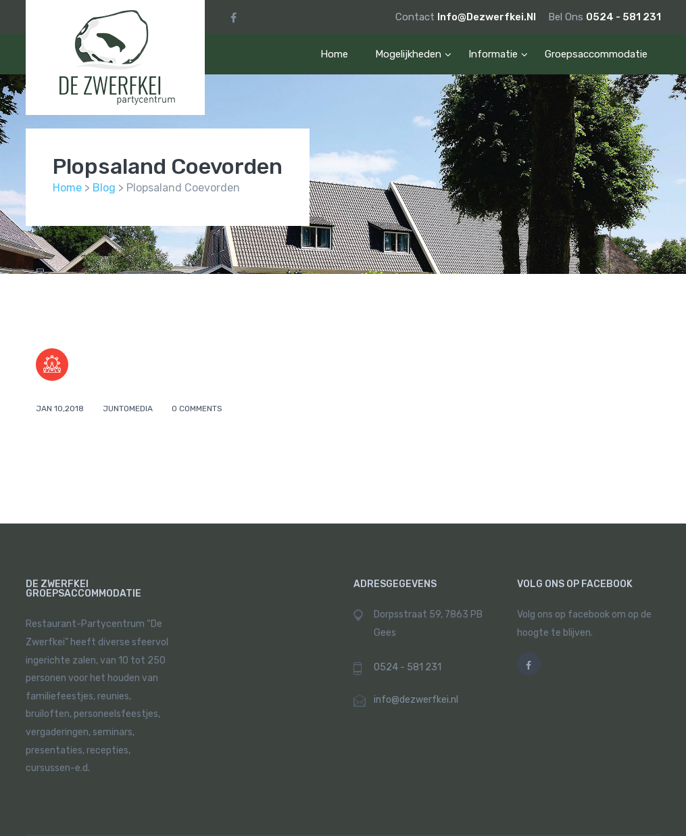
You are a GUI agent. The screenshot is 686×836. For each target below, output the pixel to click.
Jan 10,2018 (61, 408)
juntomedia (129, 408)
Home (334, 54)
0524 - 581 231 (623, 17)
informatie (493, 54)
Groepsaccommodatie (596, 54)
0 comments (197, 408)
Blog (104, 187)
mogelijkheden (408, 54)
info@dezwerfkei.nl (487, 17)
